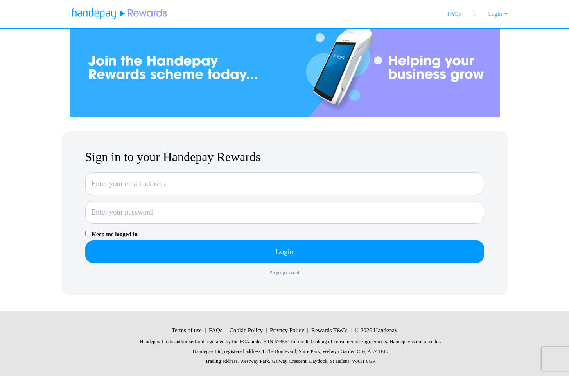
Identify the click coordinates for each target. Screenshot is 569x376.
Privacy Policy (287, 330)
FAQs (216, 330)
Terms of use (187, 330)
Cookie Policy (246, 330)
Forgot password (284, 272)
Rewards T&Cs (329, 330)
